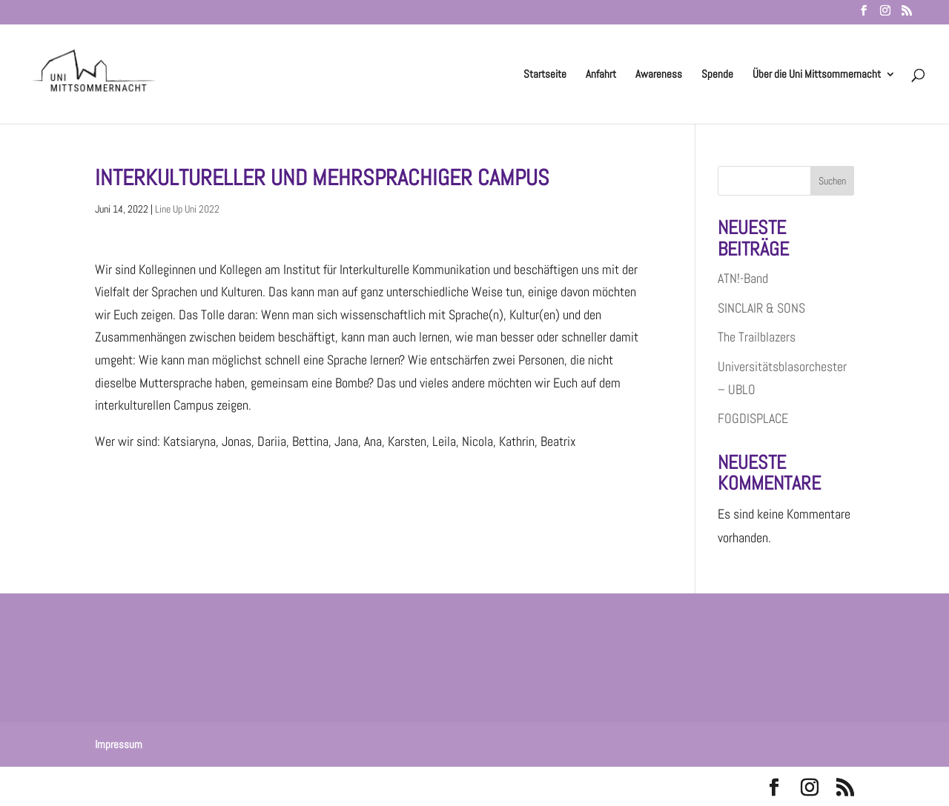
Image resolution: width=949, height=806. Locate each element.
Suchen (832, 180)
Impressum (118, 744)
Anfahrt (601, 75)
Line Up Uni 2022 (187, 209)
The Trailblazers (757, 336)
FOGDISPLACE (753, 418)
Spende (717, 75)
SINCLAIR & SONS (761, 307)
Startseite (544, 75)
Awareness (658, 75)
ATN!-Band (743, 278)
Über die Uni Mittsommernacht (817, 75)
